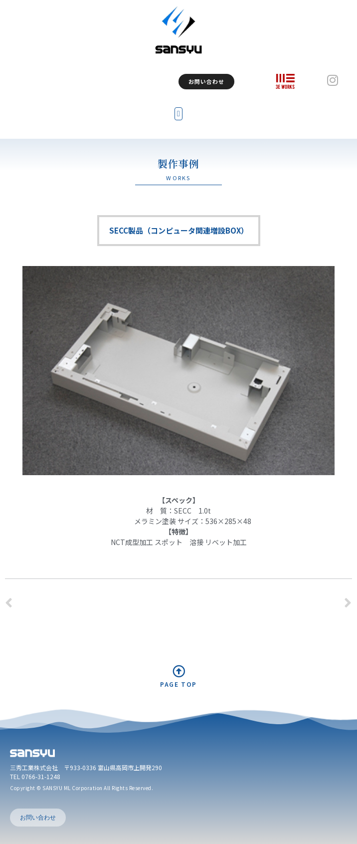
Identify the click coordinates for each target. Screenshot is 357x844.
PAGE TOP (178, 684)
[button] (178, 113)
